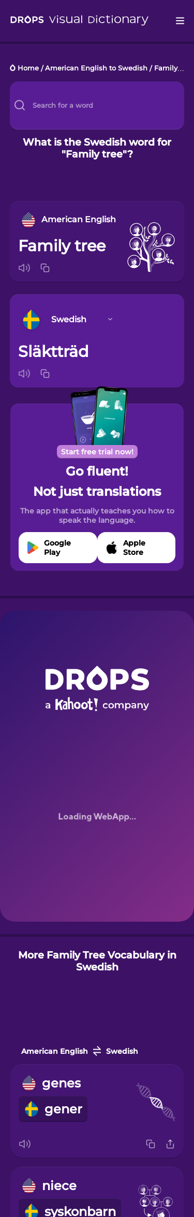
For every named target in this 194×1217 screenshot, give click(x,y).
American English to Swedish (96, 69)
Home (28, 69)
